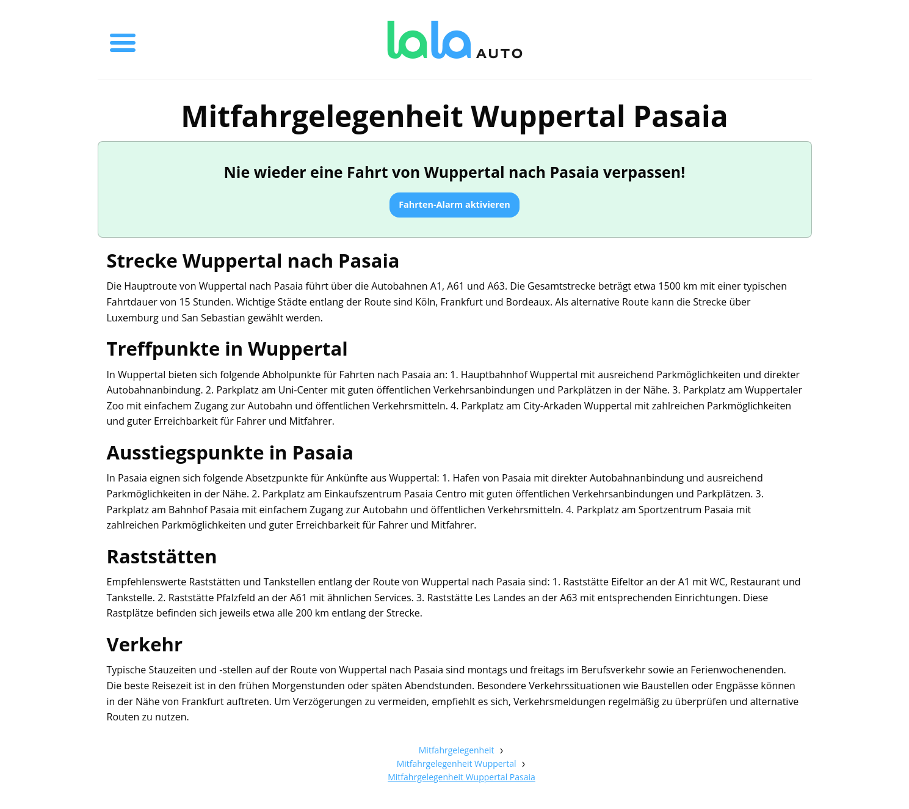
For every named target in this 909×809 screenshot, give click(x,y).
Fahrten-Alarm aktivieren (454, 204)
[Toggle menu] (122, 39)
